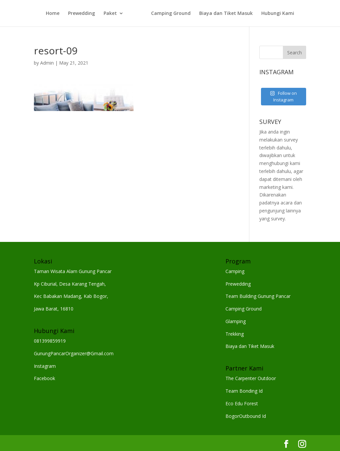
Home (52, 13)
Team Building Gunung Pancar (258, 296)
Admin (47, 63)
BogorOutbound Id (245, 416)
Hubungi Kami (277, 13)
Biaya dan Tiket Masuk (226, 13)
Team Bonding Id (244, 391)
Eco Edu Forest (241, 403)
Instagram (45, 366)
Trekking (234, 334)
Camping (234, 271)
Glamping (235, 321)
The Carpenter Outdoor (250, 378)
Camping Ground (171, 13)
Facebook (44, 378)
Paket (110, 13)
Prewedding (81, 13)
